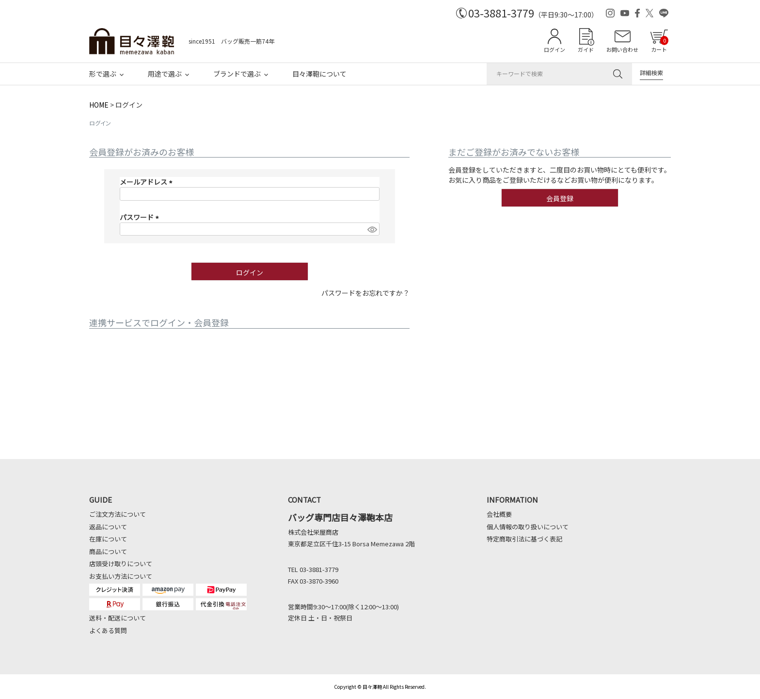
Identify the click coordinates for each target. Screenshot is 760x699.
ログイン (554, 49)
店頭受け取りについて (120, 563)
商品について (108, 551)
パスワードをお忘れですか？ (365, 293)
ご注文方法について (117, 514)
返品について (108, 526)
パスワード (141, 217)
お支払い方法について (120, 576)
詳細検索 (651, 72)
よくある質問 (108, 630)
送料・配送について (117, 617)
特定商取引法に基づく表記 (524, 538)
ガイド (586, 49)
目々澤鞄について (319, 74)
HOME (99, 105)
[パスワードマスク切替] (372, 229)
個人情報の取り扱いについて (528, 526)
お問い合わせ (622, 49)
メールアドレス (147, 182)
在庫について (108, 538)
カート (659, 44)
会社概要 (499, 514)
